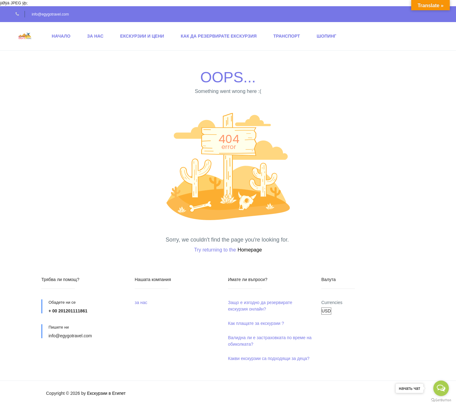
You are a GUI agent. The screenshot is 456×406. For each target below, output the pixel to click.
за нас (95, 36)
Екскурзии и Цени (142, 36)
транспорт (286, 36)
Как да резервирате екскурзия (219, 36)
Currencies (331, 302)
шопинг (326, 36)
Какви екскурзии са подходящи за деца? (268, 358)
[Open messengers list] (441, 388)
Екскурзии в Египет (106, 393)
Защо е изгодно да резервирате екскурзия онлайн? (260, 305)
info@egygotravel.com (50, 14)
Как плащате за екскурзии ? (256, 323)
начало (61, 36)
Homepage (250, 249)
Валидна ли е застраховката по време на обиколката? (269, 341)
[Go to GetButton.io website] (441, 400)
